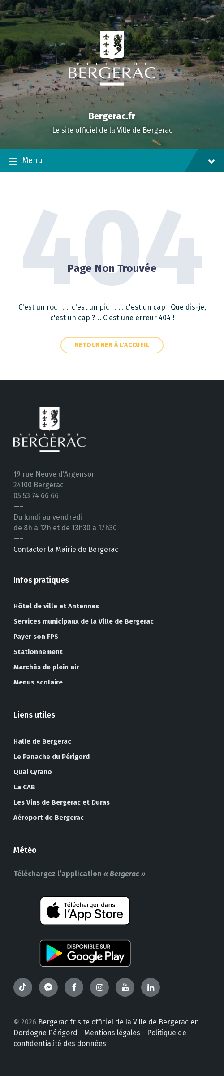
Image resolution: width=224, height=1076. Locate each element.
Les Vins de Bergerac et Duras (61, 802)
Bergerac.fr (112, 116)
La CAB (24, 787)
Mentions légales (112, 1033)
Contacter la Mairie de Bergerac (65, 549)
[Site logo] (112, 100)
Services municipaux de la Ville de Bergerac (83, 621)
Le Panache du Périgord (51, 757)
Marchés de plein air (46, 667)
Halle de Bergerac (42, 741)
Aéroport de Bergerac (48, 817)
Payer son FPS (35, 637)
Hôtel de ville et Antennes (56, 606)
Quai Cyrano (32, 772)
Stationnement (38, 652)
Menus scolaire (38, 682)
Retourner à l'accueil (112, 345)
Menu (112, 161)
